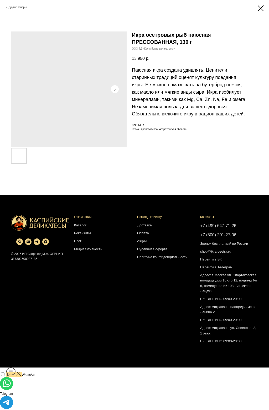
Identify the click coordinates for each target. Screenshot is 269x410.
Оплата (143, 233)
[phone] (19, 243)
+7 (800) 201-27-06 (218, 235)
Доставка (144, 225)
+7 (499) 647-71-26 (218, 225)
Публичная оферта (152, 249)
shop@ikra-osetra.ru (215, 251)
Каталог (80, 225)
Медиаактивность (88, 249)
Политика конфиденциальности (162, 257)
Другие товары (18, 7)
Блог (77, 241)
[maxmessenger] (45, 243)
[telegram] (37, 243)
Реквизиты (82, 233)
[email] (28, 243)
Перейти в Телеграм (216, 267)
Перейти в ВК (211, 259)
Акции (142, 241)
